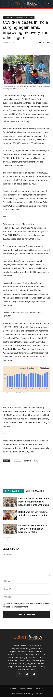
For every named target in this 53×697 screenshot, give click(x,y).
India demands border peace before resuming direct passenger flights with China (33, 501)
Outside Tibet (8, 17)
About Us (13, 688)
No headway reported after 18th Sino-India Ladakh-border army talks (33, 528)
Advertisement (26, 688)
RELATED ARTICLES (13, 491)
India (36, 461)
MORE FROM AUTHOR (35, 491)
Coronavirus (16, 461)
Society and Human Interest (24, 17)
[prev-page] (4, 539)
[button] (49, 4)
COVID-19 (27, 461)
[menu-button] (4, 4)
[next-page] (9, 539)
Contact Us (38, 688)
